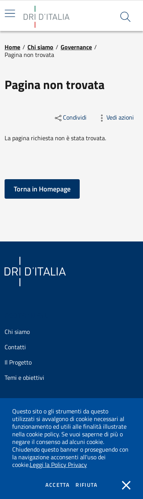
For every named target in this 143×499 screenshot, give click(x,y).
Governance (76, 47)
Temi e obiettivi (24, 377)
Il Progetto (18, 362)
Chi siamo (40, 47)
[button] (125, 17)
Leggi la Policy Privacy (58, 464)
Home (12, 47)
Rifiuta (86, 485)
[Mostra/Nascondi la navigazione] (10, 13)
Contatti (15, 347)
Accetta (57, 485)
